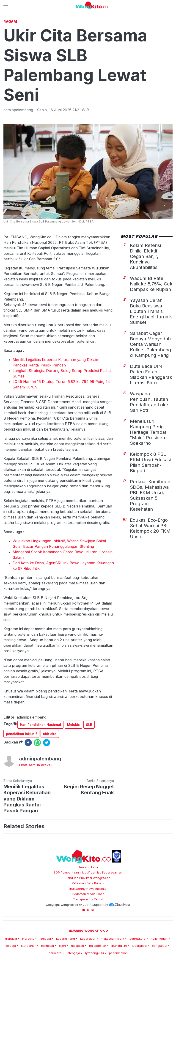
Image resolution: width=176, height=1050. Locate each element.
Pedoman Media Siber (88, 958)
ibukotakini (119, 1010)
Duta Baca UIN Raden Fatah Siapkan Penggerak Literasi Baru (151, 439)
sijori (62, 1010)
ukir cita (49, 798)
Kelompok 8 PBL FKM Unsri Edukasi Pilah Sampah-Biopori (150, 526)
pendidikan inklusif (21, 798)
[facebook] (28, 806)
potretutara (137, 1002)
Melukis (73, 789)
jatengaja (73, 1017)
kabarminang (65, 1002)
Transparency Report (88, 963)
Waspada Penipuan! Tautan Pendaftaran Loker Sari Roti (150, 466)
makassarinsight (112, 1002)
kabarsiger (88, 1002)
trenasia (11, 1002)
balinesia (47, 1010)
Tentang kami (88, 931)
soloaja (11, 1010)
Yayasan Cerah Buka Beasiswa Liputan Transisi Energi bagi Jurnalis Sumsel (151, 375)
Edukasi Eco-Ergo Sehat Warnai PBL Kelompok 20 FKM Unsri (150, 592)
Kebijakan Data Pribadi (88, 947)
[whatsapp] (37, 806)
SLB (89, 789)
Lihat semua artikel (35, 829)
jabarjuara (139, 1010)
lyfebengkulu (94, 1017)
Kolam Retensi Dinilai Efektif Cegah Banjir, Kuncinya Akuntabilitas (145, 320)
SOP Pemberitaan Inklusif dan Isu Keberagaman (88, 936)
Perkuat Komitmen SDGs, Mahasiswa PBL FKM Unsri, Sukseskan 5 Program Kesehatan (150, 559)
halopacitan (97, 1010)
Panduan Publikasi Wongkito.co (88, 942)
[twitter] (46, 806)
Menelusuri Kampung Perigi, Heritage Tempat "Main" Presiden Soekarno (148, 496)
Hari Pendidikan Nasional (40, 789)
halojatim (77, 1010)
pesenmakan (118, 1017)
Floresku (28, 1002)
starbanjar (28, 1010)
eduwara (55, 1017)
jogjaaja (45, 1002)
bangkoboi (159, 1010)
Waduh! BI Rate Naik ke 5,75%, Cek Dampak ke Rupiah (151, 348)
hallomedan (159, 1002)
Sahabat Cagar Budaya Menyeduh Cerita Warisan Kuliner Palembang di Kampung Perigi (150, 408)
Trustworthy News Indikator (88, 953)
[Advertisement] (88, 51)
